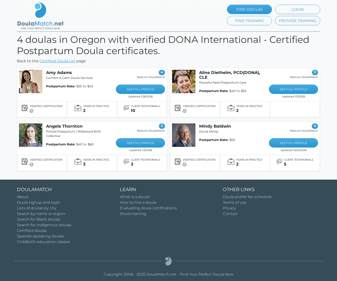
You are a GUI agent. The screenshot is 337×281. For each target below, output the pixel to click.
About (23, 197)
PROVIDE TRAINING (297, 20)
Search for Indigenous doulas (44, 225)
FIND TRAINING (249, 20)
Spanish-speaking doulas (40, 236)
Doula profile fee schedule (247, 197)
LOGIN (298, 9)
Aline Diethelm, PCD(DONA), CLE (229, 75)
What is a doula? (135, 197)
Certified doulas (32, 230)
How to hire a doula (138, 202)
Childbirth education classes (43, 242)
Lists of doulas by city (36, 208)
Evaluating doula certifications (148, 208)
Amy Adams (59, 72)
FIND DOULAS (249, 9)
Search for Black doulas (38, 219)
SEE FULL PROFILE (140, 89)
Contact (230, 213)
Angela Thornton (64, 126)
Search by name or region (41, 213)
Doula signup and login (38, 202)
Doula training (133, 213)
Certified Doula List (57, 61)
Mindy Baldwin (215, 126)
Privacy (229, 208)
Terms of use (234, 202)
